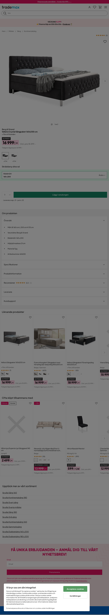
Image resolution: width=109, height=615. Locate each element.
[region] (47, 597)
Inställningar (75, 596)
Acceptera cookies (75, 589)
